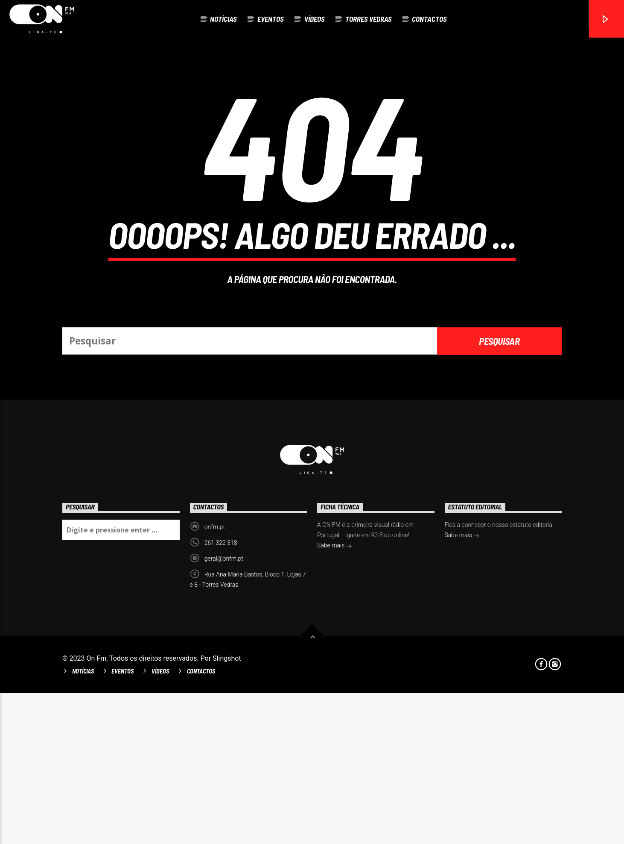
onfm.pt (214, 678)
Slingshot (227, 810)
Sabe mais (334, 697)
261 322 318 (220, 694)
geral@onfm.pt (223, 709)
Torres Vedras (368, 19)
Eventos (270, 19)
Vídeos (314, 19)
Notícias (223, 19)
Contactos (429, 19)
